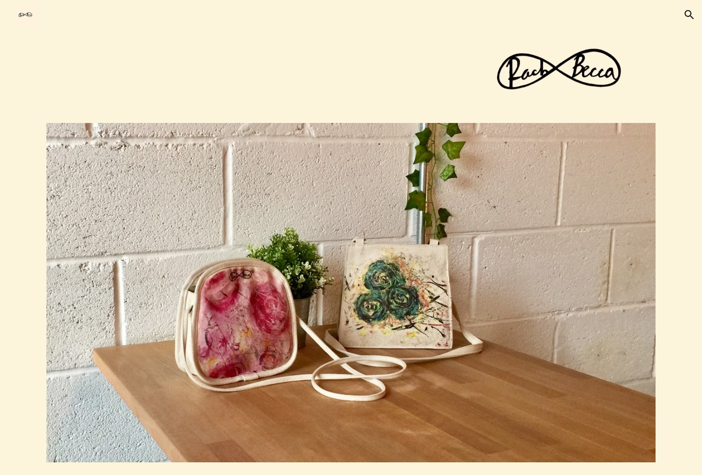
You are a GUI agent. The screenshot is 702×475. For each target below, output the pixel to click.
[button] (689, 14)
